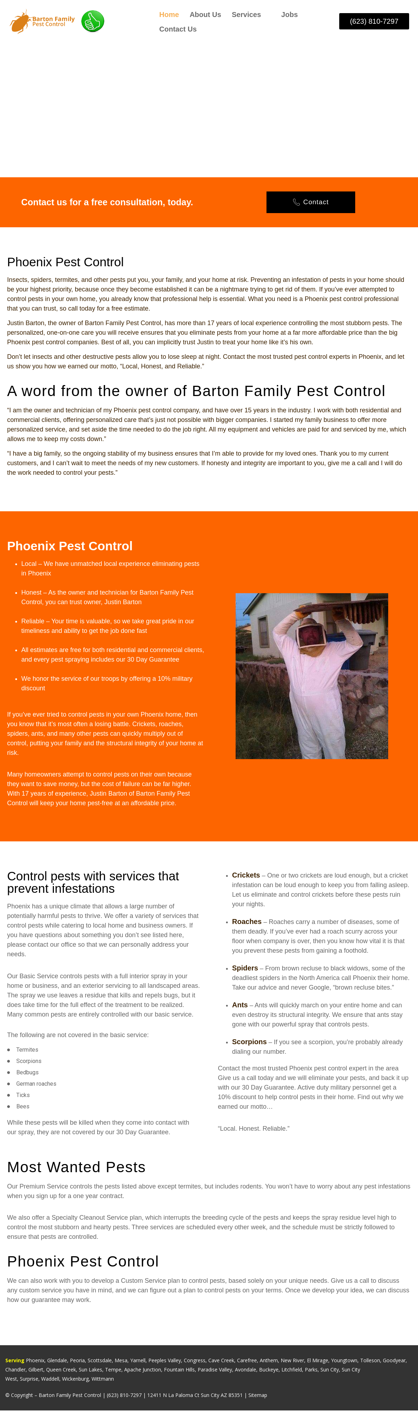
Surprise (29, 1382)
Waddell (50, 1382)
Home (169, 14)
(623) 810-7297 (124, 1398)
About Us (205, 14)
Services (250, 14)
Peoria (77, 1363)
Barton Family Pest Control (70, 1398)
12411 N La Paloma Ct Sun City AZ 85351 (195, 1398)
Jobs (289, 14)
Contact (311, 204)
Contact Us (178, 28)
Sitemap (257, 1398)
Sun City (329, 1373)
